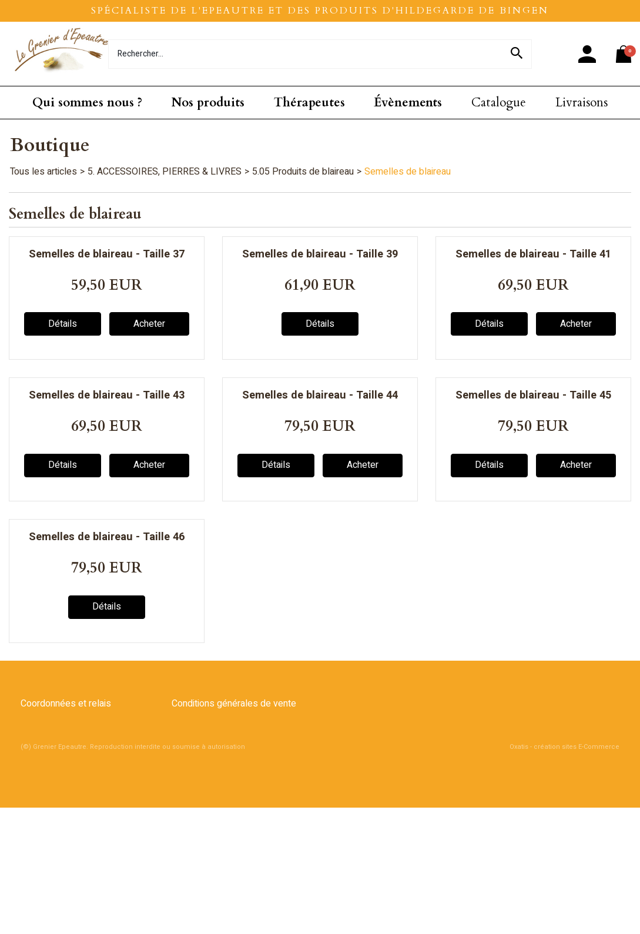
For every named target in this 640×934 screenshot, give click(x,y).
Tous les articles (43, 172)
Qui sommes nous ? (87, 102)
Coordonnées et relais (66, 704)
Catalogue (498, 102)
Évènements (408, 102)
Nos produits (208, 102)
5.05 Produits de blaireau (303, 172)
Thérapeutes (309, 102)
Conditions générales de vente (234, 704)
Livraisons (581, 102)
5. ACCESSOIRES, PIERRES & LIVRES (165, 172)
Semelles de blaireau (407, 172)
